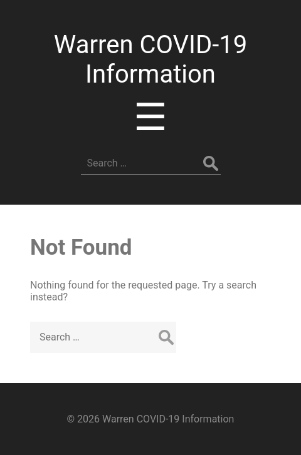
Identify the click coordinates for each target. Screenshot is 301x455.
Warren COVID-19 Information (150, 59)
